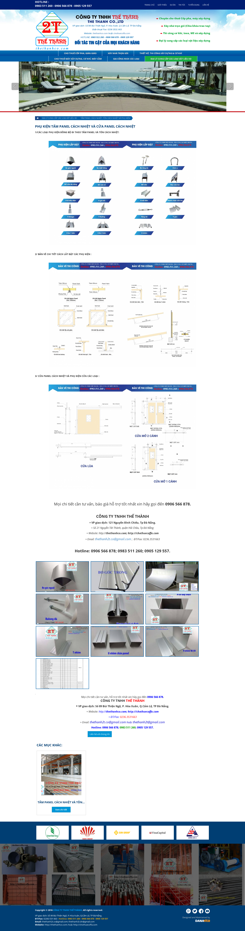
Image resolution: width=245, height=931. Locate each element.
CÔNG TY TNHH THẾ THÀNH (67, 910)
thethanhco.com (100, 33)
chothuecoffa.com (122, 33)
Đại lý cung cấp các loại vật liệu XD (171, 58)
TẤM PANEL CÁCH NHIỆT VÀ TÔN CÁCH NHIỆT (61, 802)
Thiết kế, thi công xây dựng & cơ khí (161, 53)
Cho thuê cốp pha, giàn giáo (80, 53)
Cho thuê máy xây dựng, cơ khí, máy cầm (78, 58)
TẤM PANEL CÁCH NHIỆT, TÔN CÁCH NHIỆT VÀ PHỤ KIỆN (105, 118)
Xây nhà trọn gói (118, 53)
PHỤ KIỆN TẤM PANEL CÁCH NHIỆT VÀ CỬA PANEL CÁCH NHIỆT (85, 126)
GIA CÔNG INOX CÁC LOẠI (126, 58)
